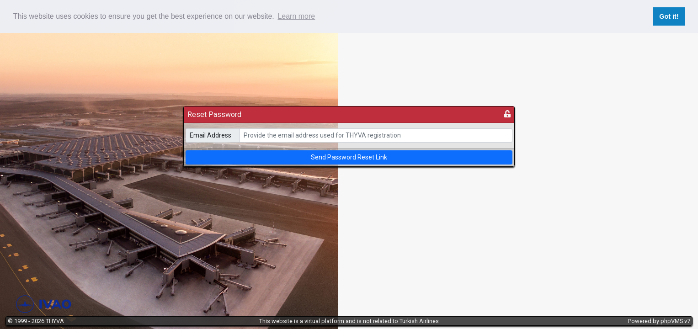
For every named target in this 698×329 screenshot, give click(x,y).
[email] (376, 135)
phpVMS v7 (675, 321)
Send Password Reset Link (349, 157)
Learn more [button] (296, 16)
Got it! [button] (668, 16)
